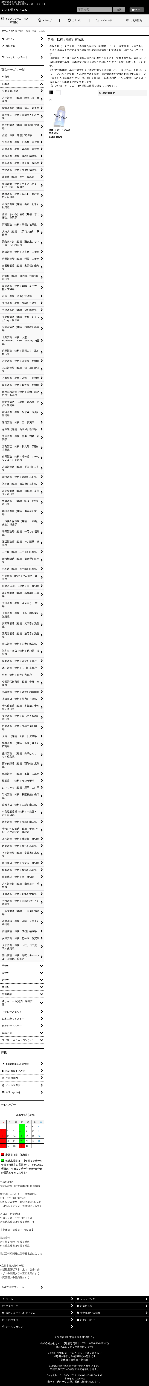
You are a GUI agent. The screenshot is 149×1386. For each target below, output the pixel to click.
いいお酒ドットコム (14, 9)
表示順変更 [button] (107, 93)
